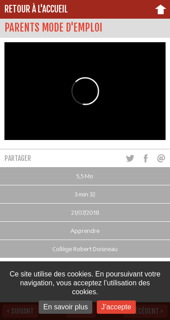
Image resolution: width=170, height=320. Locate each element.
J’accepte (116, 307)
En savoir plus (65, 307)
